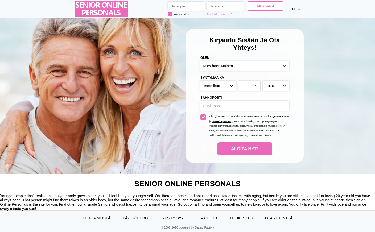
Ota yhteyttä (278, 218)
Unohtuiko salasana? (219, 14)
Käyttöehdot (136, 218)
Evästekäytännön (221, 121)
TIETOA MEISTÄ (96, 218)
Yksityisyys (174, 218)
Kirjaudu (265, 6)
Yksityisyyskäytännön (276, 116)
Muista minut (178, 14)
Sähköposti (211, 98)
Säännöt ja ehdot (253, 116)
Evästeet (207, 218)
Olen (204, 58)
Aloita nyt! (244, 148)
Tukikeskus (241, 218)
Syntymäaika (212, 78)
